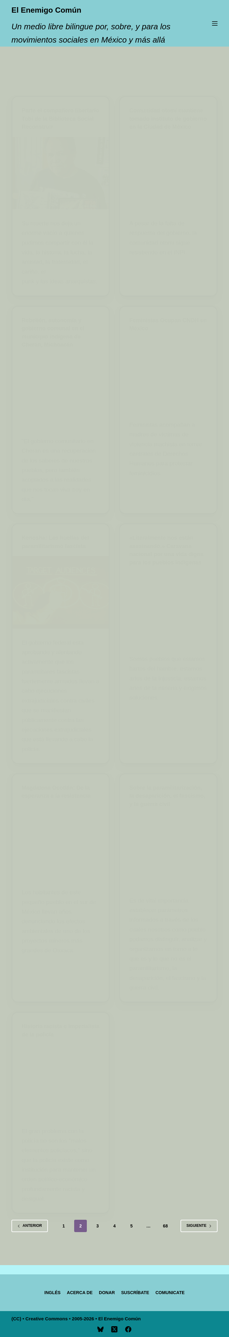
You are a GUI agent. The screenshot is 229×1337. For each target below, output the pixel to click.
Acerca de (74, 1292)
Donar (106, 1292)
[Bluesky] (100, 1329)
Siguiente (199, 1239)
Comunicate (178, 1292)
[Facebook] (128, 1329)
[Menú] (215, 23)
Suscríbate (139, 1292)
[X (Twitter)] (114, 1329)
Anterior (29, 1239)
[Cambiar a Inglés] (43, 1292)
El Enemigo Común (62, 8)
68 (165, 1239)
